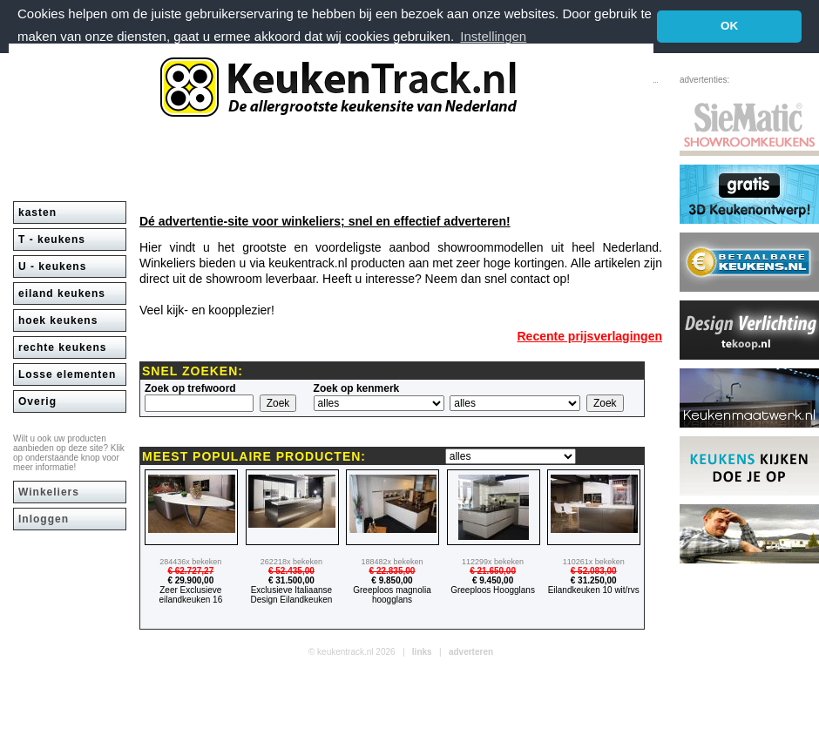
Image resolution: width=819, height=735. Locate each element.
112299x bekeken (493, 561)
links (422, 652)
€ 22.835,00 (392, 571)
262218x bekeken (291, 561)
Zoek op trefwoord (190, 388)
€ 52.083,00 (594, 571)
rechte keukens (62, 347)
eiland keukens (61, 293)
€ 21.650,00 (493, 571)
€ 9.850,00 (391, 580)
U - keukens (52, 266)
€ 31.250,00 (594, 580)
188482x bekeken (392, 561)
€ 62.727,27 (190, 571)
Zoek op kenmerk (357, 388)
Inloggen (43, 519)
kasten (37, 212)
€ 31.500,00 (291, 580)
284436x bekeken (190, 561)
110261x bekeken (594, 561)
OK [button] (729, 25)
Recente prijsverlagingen (589, 336)
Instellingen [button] (493, 36)
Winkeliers (48, 492)
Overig (37, 401)
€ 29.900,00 (190, 580)
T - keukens (51, 239)
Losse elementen (67, 374)
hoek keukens (58, 320)
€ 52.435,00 (291, 571)
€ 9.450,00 (492, 580)
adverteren (471, 652)
